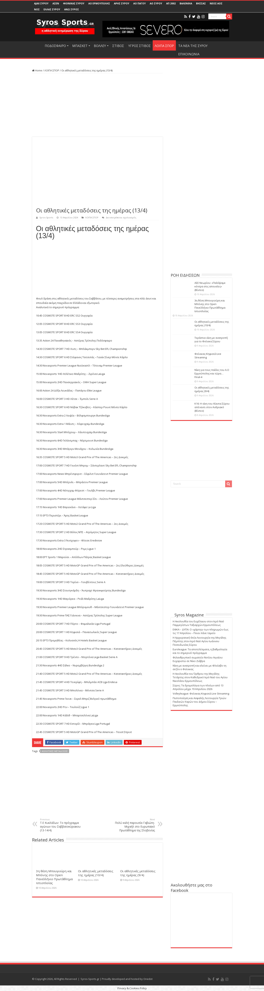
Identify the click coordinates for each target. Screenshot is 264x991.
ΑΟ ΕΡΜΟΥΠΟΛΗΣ (99, 3)
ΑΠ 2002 (171, 3)
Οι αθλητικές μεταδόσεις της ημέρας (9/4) (137, 873)
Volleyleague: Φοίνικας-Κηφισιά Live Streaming (201, 693)
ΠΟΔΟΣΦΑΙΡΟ (55, 46)
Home (37, 70)
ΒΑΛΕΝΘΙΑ (186, 3)
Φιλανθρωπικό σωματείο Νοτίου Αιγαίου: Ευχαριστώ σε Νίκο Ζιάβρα (198, 659)
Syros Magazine (189, 615)
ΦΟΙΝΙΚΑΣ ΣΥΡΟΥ (73, 3)
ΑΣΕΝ (55, 3)
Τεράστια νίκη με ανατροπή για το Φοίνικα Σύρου (211, 339)
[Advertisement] (97, 105)
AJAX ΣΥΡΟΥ (41, 3)
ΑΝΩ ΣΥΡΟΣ (71, 9)
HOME (37, 45)
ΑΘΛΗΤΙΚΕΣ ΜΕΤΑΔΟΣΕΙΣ (55, 751)
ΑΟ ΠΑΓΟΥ (139, 3)
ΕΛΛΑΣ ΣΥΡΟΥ (52, 9)
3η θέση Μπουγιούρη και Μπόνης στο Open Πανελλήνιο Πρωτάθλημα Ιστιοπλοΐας (54, 877)
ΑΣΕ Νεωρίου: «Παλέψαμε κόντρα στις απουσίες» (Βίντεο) (210, 286)
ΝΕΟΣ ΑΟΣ (216, 3)
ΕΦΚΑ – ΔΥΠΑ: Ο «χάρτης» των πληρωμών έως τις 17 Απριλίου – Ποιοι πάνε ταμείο (200, 631)
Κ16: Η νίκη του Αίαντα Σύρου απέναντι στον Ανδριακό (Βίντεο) (212, 407)
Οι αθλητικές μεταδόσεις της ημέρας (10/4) (95, 873)
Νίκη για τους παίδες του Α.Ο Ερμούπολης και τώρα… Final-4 (211, 373)
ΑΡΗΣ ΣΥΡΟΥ (121, 3)
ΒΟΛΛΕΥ (100, 46)
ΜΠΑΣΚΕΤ (80, 46)
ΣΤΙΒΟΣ (118, 46)
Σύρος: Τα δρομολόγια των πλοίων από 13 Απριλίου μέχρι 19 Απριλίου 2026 (198, 687)
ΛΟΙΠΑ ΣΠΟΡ (164, 46)
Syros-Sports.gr (90, 979)
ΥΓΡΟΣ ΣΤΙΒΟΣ (139, 46)
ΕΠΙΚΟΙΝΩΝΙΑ (188, 54)
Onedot (147, 979)
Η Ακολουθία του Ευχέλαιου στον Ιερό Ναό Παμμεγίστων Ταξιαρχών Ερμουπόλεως (198, 623)
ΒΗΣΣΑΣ (201, 3)
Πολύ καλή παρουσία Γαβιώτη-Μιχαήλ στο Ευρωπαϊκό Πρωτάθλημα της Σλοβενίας (134, 825)
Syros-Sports (46, 217)
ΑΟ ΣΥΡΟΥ (156, 3)
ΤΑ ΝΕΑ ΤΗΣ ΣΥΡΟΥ (193, 46)
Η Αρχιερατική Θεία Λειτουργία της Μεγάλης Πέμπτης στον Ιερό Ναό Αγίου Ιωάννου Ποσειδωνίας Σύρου (199, 641)
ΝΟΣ (37, 9)
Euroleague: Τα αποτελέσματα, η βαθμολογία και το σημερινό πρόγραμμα (200, 651)
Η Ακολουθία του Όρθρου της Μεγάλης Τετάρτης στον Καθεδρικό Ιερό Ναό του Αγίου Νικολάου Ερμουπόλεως (200, 677)
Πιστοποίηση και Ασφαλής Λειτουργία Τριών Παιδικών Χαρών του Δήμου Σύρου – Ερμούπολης (199, 701)
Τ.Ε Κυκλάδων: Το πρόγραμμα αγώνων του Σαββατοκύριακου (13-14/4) (60, 825)
